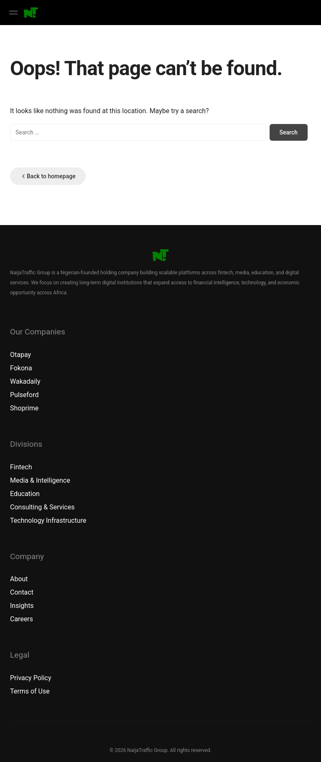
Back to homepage (48, 176)
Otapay (20, 355)
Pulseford (24, 395)
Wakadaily (25, 381)
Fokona (21, 368)
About (19, 579)
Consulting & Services (42, 507)
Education (25, 494)
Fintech (21, 467)
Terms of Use (30, 691)
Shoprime (24, 408)
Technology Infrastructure (48, 520)
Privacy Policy (30, 678)
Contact (21, 592)
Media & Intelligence (40, 480)
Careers (21, 619)
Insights (22, 606)
